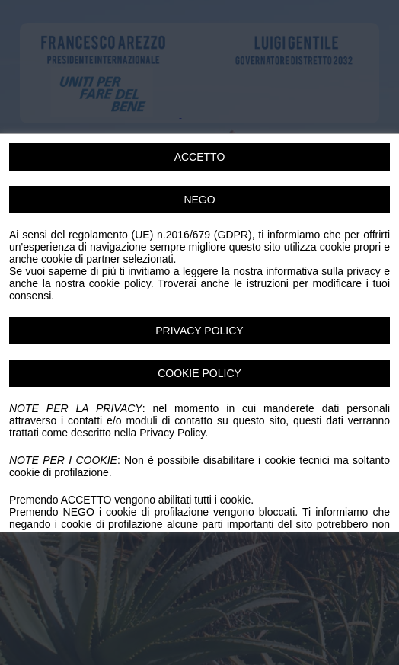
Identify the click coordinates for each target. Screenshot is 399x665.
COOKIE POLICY (199, 373)
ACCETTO (199, 157)
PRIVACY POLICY (199, 331)
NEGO (199, 199)
